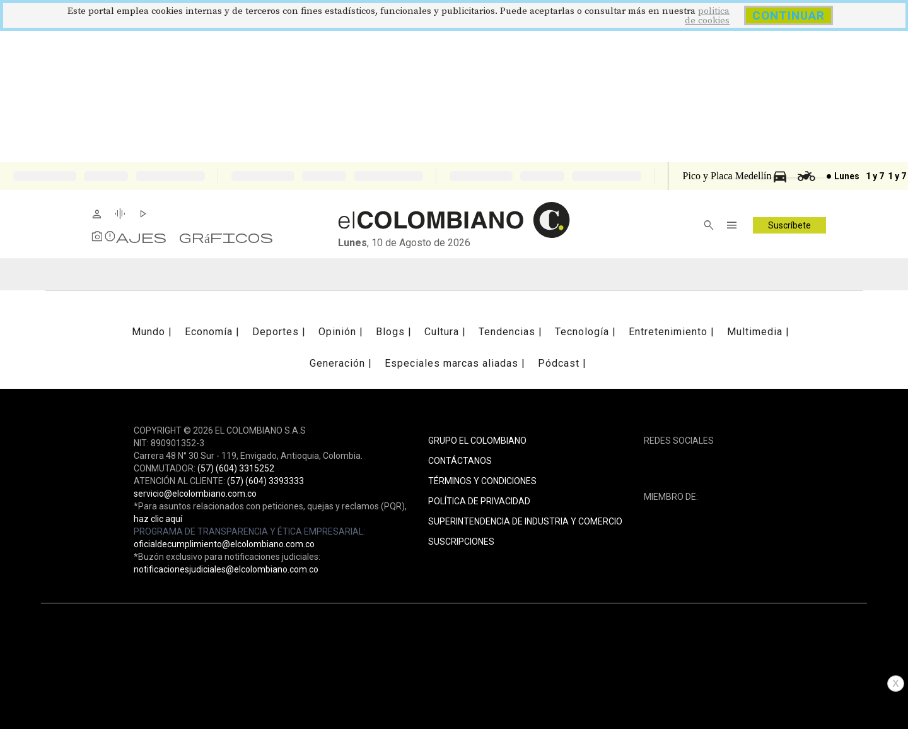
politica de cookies (707, 16)
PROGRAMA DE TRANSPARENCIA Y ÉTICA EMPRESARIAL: (249, 531)
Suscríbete (789, 225)
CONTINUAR (788, 15)
